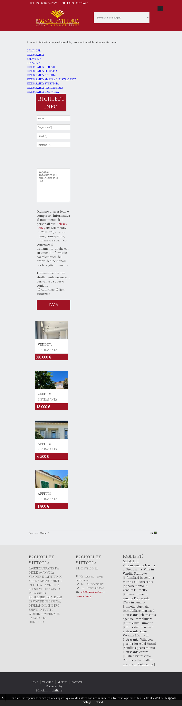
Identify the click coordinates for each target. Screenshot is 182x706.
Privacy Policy (83, 602)
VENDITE (47, 687)
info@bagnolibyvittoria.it (93, 598)
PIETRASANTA (35, 54)
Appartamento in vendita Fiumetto (135, 594)
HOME (34, 687)
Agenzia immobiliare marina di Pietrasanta (139, 616)
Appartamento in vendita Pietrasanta (136, 602)
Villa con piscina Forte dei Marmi (139, 647)
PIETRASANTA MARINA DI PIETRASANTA (51, 79)
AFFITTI (62, 687)
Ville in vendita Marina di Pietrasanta (139, 573)
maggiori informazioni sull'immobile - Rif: (53, 188)
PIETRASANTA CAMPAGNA (43, 91)
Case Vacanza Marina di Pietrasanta (136, 641)
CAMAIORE (34, 50)
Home (43, 538)
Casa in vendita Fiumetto (134, 610)
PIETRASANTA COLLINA (41, 75)
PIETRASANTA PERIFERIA (42, 71)
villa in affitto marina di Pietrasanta (138, 668)
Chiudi (99, 702)
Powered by (54, 692)
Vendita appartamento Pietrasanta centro (139, 656)
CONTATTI (77, 687)
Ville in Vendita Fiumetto (138, 577)
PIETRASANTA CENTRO (41, 67)
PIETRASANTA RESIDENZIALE (45, 87)
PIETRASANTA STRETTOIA (43, 83)
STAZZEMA (33, 62)
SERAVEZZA (34, 58)
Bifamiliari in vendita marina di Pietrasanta (138, 585)
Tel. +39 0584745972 (44, 3)
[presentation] (64, 158)
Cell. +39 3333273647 (74, 3)
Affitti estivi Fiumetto (138, 629)
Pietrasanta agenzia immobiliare (139, 623)
